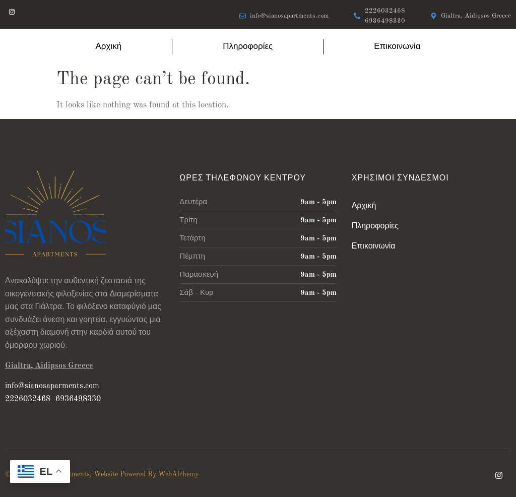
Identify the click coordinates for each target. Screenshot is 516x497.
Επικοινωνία (397, 46)
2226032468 (27, 399)
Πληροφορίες (248, 46)
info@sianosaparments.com (52, 386)
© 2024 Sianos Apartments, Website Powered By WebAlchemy (102, 474)
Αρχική (109, 46)
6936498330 (78, 399)
